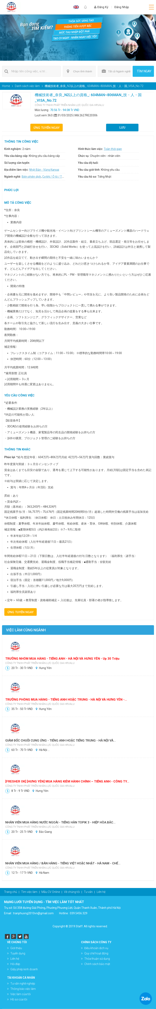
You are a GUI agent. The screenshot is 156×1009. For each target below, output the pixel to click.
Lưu (122, 127)
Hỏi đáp (15, 964)
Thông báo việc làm (23, 988)
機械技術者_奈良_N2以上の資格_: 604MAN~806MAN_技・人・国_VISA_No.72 (94, 86)
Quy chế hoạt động (96, 953)
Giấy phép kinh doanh (24, 969)
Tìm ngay (144, 71)
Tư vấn (88, 891)
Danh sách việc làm (27, 86)
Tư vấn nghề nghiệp (22, 983)
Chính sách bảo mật (97, 964)
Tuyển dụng (17, 953)
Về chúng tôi (72, 891)
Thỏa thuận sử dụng (97, 958)
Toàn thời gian (113, 149)
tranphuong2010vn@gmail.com (33, 913)
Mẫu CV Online (50, 891)
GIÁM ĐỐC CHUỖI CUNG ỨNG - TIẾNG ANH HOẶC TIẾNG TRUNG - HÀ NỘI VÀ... (61, 740)
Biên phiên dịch (31, 176)
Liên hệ (101, 891)
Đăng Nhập (121, 7)
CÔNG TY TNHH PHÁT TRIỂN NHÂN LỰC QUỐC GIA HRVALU (69, 105)
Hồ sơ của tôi (18, 999)
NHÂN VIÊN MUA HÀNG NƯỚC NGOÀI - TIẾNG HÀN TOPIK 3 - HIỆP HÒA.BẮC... (60, 822)
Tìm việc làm (29, 891)
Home (6, 86)
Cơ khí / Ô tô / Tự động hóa (59, 176)
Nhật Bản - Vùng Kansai (44, 169)
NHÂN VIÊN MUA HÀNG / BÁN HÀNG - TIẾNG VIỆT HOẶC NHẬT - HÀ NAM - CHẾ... (63, 863)
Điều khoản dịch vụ (96, 948)
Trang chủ (10, 891)
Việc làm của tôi (20, 994)
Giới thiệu (16, 948)
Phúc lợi (9, 457)
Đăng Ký (101, 7)
